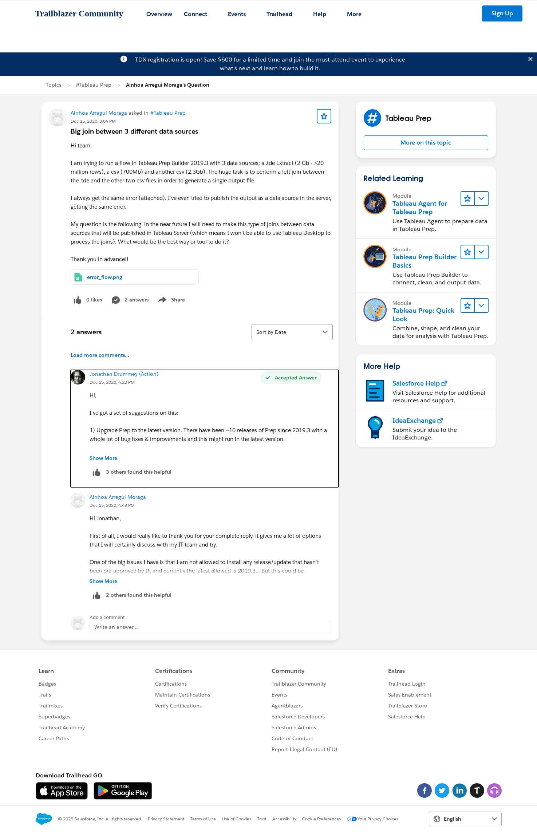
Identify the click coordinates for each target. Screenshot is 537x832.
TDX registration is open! (168, 59)
